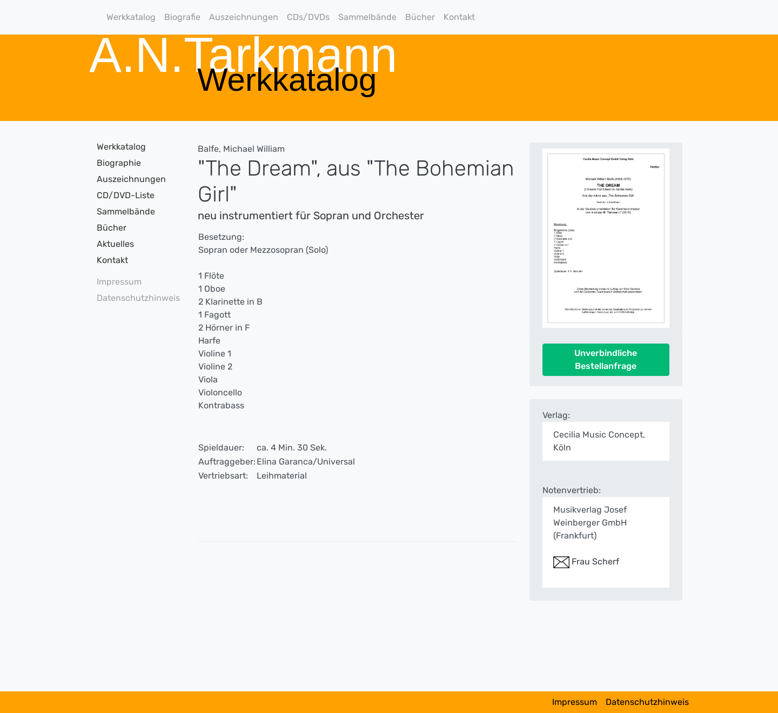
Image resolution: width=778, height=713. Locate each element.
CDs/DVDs (308, 17)
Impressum (119, 282)
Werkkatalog (131, 17)
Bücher (420, 17)
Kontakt (459, 17)
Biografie (182, 17)
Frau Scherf (586, 561)
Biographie (119, 163)
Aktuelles (115, 244)
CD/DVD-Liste (126, 195)
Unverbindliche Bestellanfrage (605, 359)
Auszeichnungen (243, 17)
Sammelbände (367, 17)
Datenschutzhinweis (135, 298)
